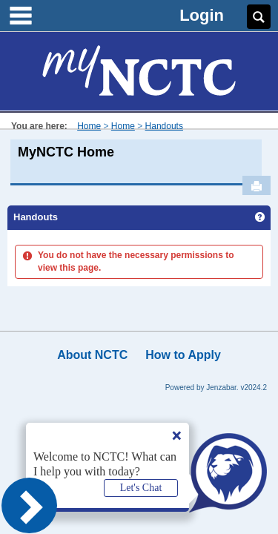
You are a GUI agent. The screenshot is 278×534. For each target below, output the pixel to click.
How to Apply (183, 355)
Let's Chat (141, 487)
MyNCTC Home (66, 152)
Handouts (164, 126)
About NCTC (92, 355)
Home (89, 126)
